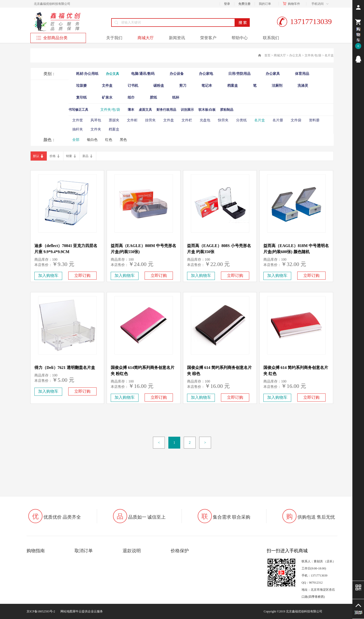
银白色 (92, 140)
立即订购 (82, 275)
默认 (36, 156)
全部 (75, 140)
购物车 (292, 4)
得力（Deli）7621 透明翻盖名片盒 (64, 367)
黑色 (123, 140)
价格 (53, 156)
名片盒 (329, 55)
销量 (69, 156)
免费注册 (244, 4)
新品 (85, 156)
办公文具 (295, 55)
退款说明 (132, 550)
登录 (227, 4)
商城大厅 (280, 55)
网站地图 (66, 611)
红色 (108, 140)
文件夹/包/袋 (313, 55)
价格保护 (180, 550)
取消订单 (84, 550)
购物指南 (36, 550)
